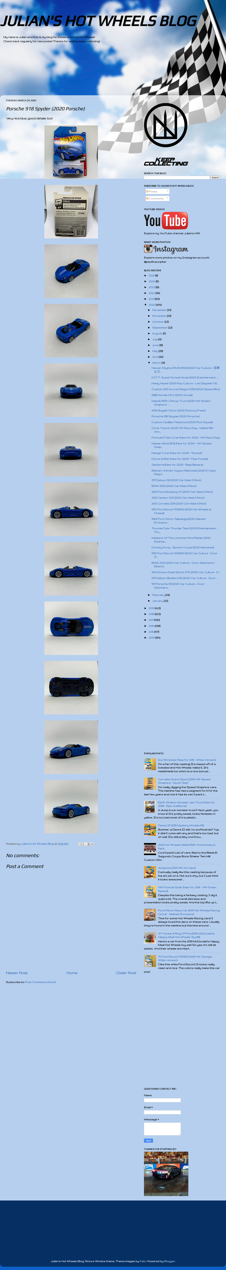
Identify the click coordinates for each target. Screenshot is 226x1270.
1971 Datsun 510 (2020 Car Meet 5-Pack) (176, 480)
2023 (152, 287)
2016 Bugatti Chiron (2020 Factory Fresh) (179, 410)
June (155, 345)
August (157, 333)
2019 (152, 608)
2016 (152, 626)
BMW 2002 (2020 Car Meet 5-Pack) (174, 486)
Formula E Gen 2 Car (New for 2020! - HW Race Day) (186, 437)
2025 (152, 275)
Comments (155, 198)
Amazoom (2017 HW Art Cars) (177, 867)
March (157, 362)
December (159, 310)
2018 (152, 614)
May (155, 351)
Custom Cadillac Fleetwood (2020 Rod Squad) (182, 422)
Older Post (126, 973)
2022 (152, 293)
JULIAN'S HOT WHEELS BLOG (97, 20)
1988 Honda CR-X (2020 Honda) (172, 395)
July (155, 339)
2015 (151, 631)
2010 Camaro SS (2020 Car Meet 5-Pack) (178, 497)
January (158, 600)
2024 (152, 281)
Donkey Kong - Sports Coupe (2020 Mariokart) (183, 547)
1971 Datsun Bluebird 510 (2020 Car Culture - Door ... (185, 578)
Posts (151, 191)
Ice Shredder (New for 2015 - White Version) (187, 759)
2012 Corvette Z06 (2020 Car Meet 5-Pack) (179, 503)
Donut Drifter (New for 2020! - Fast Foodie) (180, 458)
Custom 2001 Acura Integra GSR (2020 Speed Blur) (186, 389)
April (155, 356)
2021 (152, 299)
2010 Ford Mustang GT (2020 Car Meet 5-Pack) (182, 491)
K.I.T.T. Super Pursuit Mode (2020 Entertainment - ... (185, 377)
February (158, 595)
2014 (152, 637)
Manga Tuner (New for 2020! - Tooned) (177, 453)
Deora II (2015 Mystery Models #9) (181, 825)
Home (71, 973)
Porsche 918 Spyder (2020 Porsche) (175, 416)
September (160, 327)
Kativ (143, 1261)
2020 (152, 304)
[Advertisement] (103, 71)
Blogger (169, 1261)
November (159, 315)
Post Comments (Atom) (40, 982)
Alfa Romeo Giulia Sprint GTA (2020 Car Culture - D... (186, 572)
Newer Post (17, 973)
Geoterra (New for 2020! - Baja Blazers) (177, 464)
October (158, 321)
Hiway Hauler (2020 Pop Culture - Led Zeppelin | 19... (185, 383)
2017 (151, 620)
